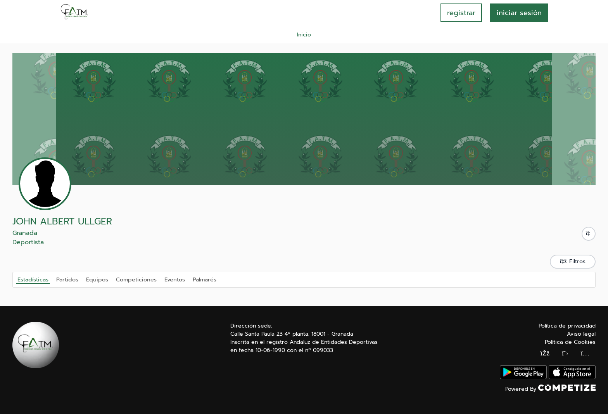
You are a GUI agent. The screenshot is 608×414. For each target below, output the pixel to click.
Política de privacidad (567, 326)
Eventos (174, 279)
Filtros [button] (573, 261)
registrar (461, 12)
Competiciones (136, 279)
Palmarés (204, 279)
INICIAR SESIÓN (519, 12)
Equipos (97, 279)
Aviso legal (581, 334)
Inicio (304, 35)
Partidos (67, 279)
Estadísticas (32, 279)
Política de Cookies (570, 342)
